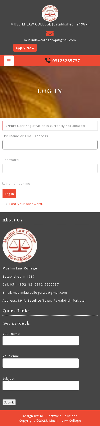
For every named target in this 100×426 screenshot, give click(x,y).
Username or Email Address (25, 136)
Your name (41, 337)
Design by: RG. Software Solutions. (50, 416)
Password (11, 160)
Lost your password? (26, 204)
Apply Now (25, 48)
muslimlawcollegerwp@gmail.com (50, 40)
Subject (41, 382)
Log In (9, 194)
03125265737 (66, 60)
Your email (41, 359)
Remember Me (18, 183)
